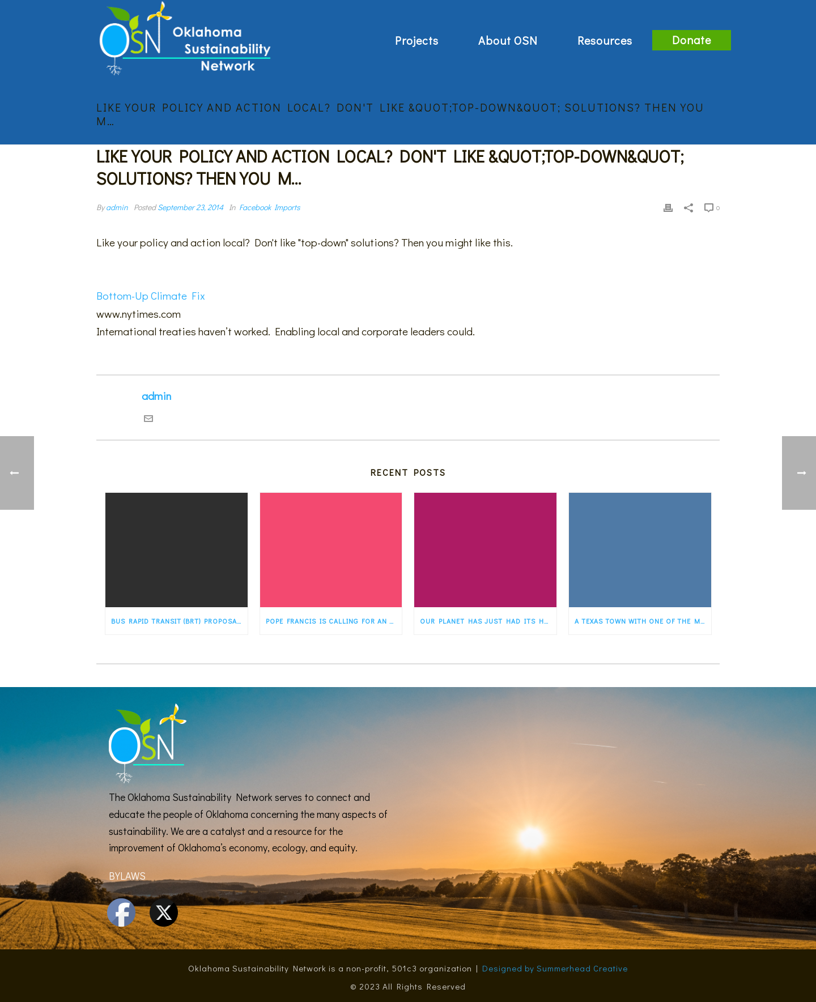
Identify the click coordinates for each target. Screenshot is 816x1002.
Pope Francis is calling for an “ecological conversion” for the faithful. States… (334, 620)
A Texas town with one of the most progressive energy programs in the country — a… (643, 620)
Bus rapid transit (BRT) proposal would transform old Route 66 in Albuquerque (179, 620)
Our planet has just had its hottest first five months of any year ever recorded (488, 620)
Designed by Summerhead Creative (555, 968)
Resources (604, 40)
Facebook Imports (269, 207)
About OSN (508, 40)
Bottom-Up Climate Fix (150, 295)
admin (117, 207)
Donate (691, 39)
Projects (417, 40)
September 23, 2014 (190, 207)
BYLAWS (127, 875)
